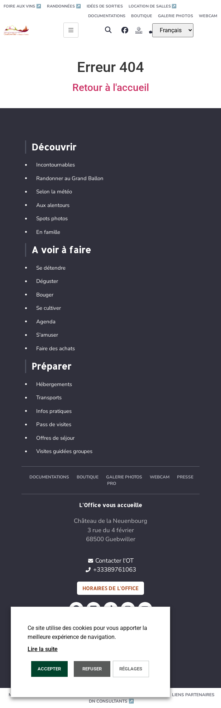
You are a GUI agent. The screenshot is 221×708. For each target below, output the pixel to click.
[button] (108, 30)
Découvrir (54, 147)
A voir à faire (61, 249)
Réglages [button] (130, 668)
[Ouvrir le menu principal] (70, 30)
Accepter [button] (49, 668)
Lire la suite (43, 649)
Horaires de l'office (110, 588)
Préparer (51, 366)
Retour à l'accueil (110, 87)
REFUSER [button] (92, 668)
